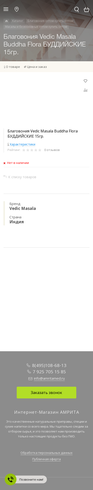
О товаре (13, 67)
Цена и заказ (37, 67)
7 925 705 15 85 (49, 372)
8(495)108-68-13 (49, 365)
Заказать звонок (46, 392)
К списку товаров (22, 177)
